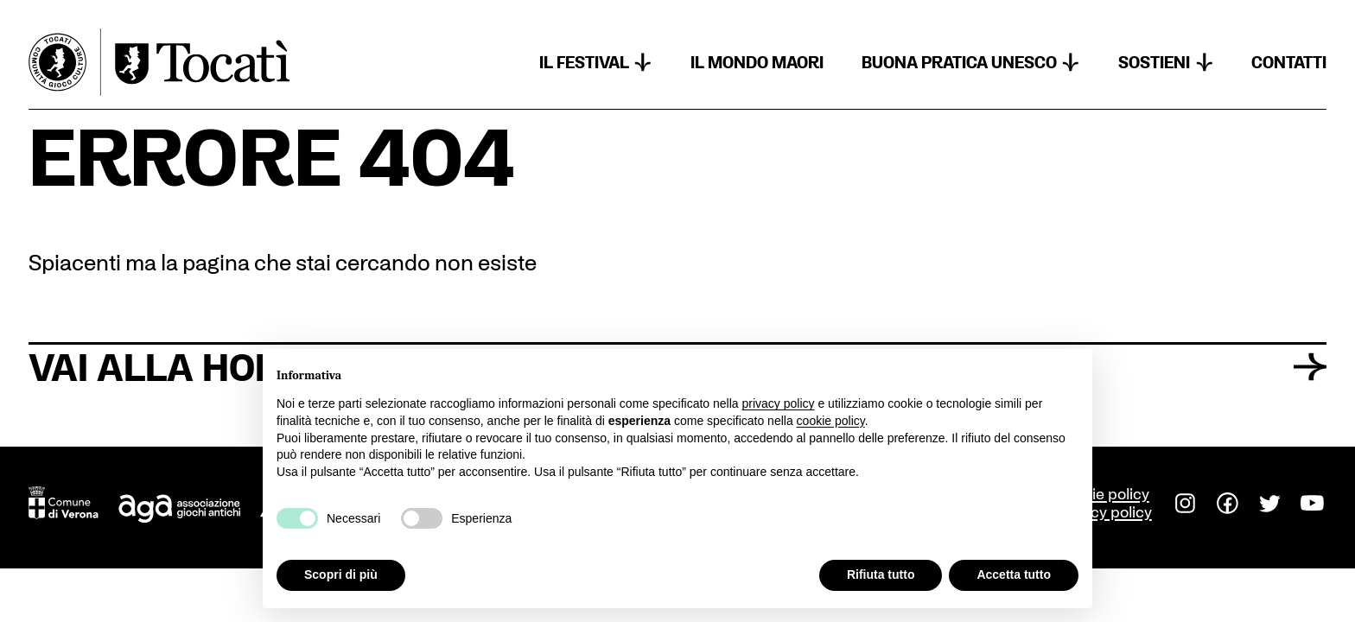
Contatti (1288, 61)
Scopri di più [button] (341, 574)
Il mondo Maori (757, 61)
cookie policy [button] (831, 421)
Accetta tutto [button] (1013, 574)
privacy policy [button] (778, 403)
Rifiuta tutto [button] (881, 574)
